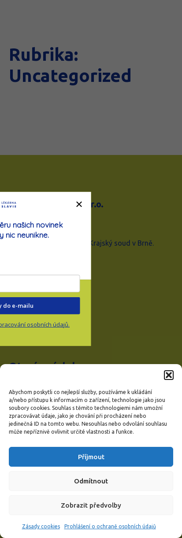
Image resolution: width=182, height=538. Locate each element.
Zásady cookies (41, 526)
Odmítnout (91, 481)
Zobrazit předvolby (91, 505)
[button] (168, 375)
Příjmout (91, 457)
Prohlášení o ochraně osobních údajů (110, 526)
